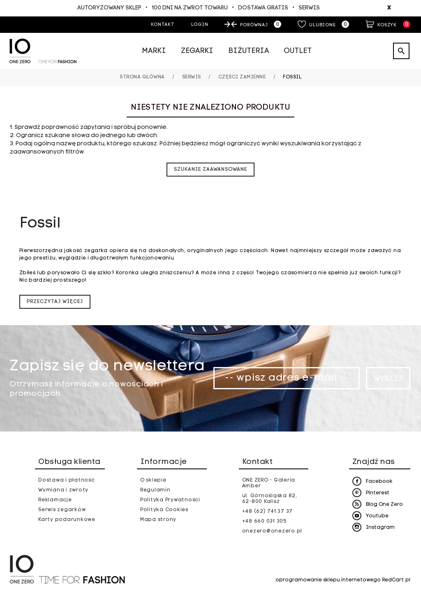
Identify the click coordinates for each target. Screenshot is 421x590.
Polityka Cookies (164, 509)
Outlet (298, 51)
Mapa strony (158, 519)
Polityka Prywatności (170, 500)
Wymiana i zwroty (63, 490)
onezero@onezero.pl (272, 531)
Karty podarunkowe (66, 519)
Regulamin (155, 490)
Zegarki (197, 51)
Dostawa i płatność (66, 480)
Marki (154, 51)
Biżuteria (248, 51)
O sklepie (153, 480)
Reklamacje (55, 500)
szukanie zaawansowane (210, 169)
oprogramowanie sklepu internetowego (328, 580)
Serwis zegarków (62, 509)
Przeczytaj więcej (55, 301)
